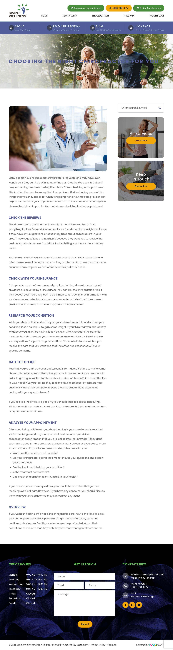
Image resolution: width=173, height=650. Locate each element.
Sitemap (111, 644)
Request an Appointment (87, 8)
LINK (11, 23)
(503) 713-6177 (120, 8)
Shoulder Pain (100, 15)
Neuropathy (69, 15)
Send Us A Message (142, 596)
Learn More (141, 140)
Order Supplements (150, 8)
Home (44, 15)
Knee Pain (129, 15)
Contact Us (141, 186)
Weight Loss (156, 15)
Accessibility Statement (75, 644)
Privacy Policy (98, 644)
